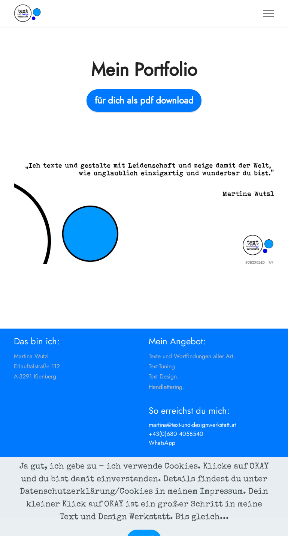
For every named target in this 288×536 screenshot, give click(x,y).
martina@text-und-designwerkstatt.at (192, 424)
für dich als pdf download (144, 100)
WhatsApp (162, 442)
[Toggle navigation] (269, 13)
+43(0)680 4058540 (176, 433)
